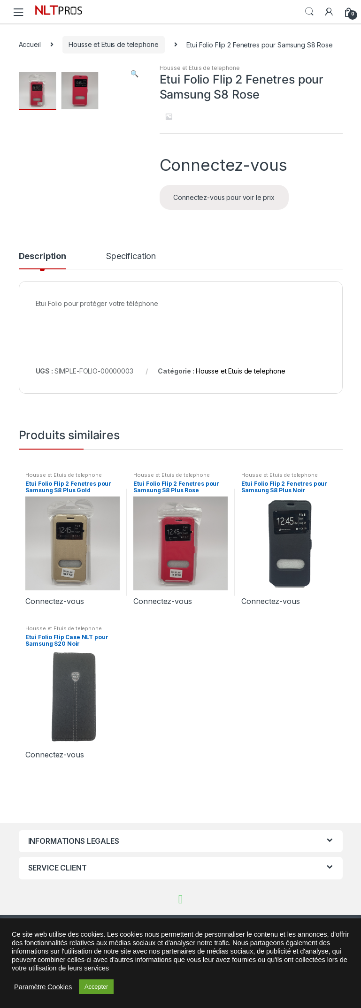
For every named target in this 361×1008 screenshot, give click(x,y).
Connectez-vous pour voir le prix (224, 197)
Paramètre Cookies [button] (43, 987)
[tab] (42, 299)
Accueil (30, 44)
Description (42, 295)
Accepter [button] (96, 986)
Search (309, 12)
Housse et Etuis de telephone (113, 44)
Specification (131, 295)
